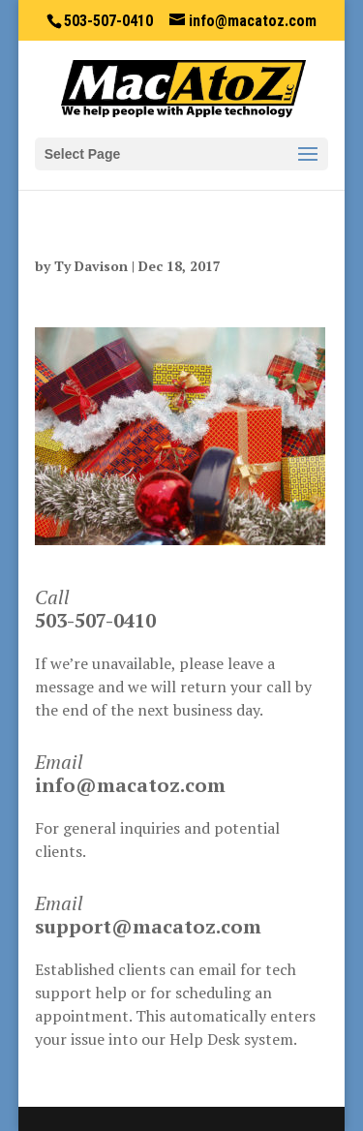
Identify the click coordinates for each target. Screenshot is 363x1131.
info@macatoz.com (130, 785)
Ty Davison (91, 266)
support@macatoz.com (148, 926)
